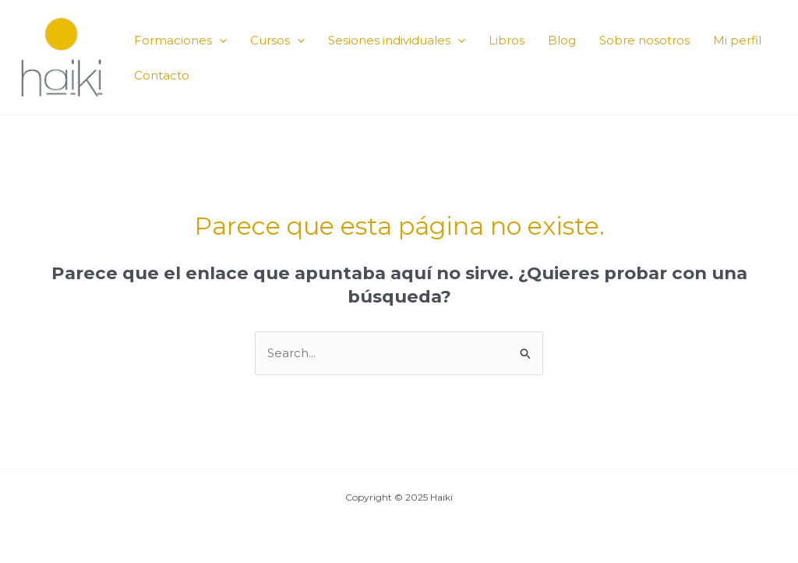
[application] (219, 40)
